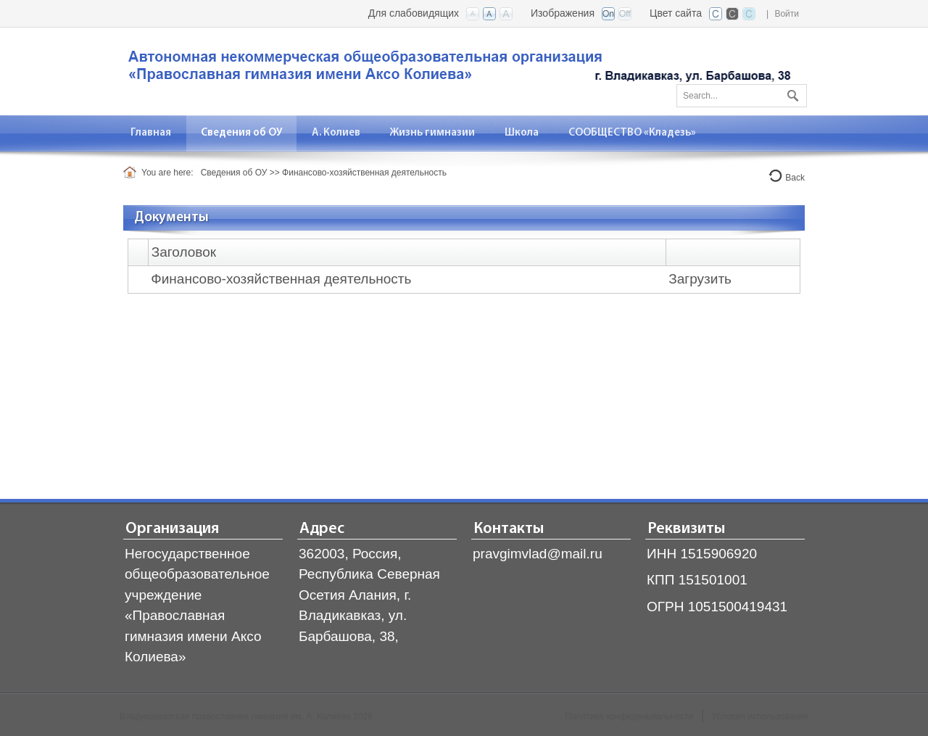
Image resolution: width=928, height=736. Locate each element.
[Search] (741, 95)
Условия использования (760, 716)
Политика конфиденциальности (629, 716)
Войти (786, 14)
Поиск (791, 93)
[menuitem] (151, 133)
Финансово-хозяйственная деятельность (281, 278)
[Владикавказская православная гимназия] (457, 70)
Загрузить (700, 278)
